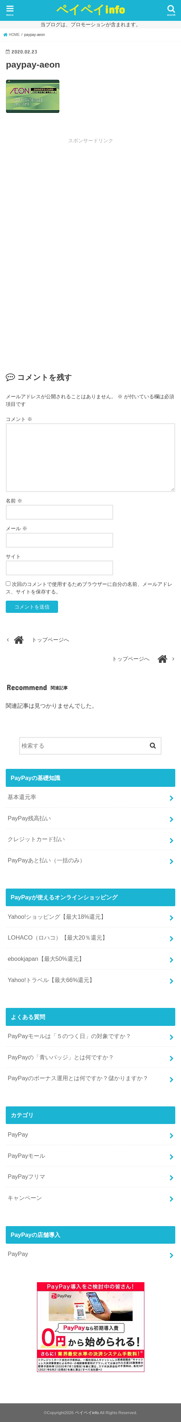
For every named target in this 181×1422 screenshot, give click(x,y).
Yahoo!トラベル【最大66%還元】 (51, 980)
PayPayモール (26, 1155)
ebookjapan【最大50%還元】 (46, 958)
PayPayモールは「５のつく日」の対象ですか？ (69, 1036)
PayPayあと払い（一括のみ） (46, 860)
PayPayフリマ (26, 1176)
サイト (13, 556)
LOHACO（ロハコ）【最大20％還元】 (58, 937)
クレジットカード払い (36, 839)
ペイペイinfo (90, 9)
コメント (19, 419)
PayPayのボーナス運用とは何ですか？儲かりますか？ (78, 1078)
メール (16, 528)
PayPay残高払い (29, 818)
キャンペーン (25, 1197)
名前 (14, 501)
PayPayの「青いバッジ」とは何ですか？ (61, 1057)
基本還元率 (22, 797)
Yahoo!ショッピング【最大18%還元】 (57, 916)
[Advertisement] (90, 198)
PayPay (18, 1134)
